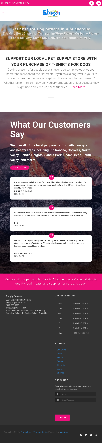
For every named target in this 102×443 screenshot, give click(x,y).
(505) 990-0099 (12, 305)
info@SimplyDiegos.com (16, 307)
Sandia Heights (31, 155)
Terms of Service (40, 432)
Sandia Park (52, 155)
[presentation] (69, 407)
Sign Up (62, 417)
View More (20, 167)
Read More (78, 87)
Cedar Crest (72, 155)
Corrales (74, 150)
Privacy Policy (26, 432)
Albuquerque (78, 145)
